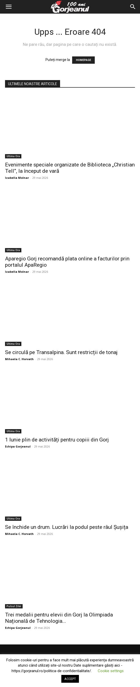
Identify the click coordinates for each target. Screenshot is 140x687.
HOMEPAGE (83, 60)
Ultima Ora (13, 156)
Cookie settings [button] (111, 671)
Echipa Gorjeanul (18, 446)
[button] (9, 7)
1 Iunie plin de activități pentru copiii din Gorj (57, 440)
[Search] (133, 7)
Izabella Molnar (17, 178)
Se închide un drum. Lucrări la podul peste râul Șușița (66, 527)
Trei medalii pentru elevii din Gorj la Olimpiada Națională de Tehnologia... (59, 618)
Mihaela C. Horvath (19, 359)
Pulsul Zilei (14, 606)
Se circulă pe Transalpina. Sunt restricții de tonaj (61, 352)
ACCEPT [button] (70, 679)
